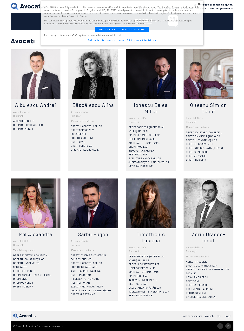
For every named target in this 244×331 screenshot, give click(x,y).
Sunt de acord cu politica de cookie (122, 29)
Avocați (209, 315)
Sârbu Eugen (93, 234)
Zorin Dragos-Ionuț (208, 237)
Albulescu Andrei (35, 105)
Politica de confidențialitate (141, 40)
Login (228, 315)
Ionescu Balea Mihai (151, 108)
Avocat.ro (24, 315)
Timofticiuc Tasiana (150, 237)
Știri (219, 315)
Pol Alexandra (35, 234)
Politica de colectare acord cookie (106, 40)
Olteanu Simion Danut (208, 108)
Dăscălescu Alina (93, 105)
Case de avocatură (192, 315)
